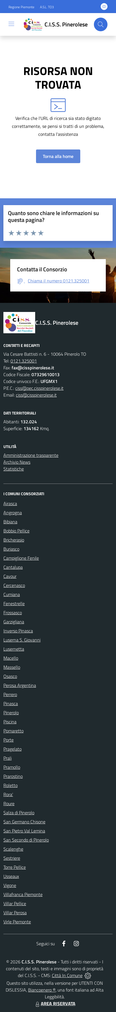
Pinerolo (11, 712)
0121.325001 (23, 360)
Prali (7, 758)
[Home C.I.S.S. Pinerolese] (54, 24)
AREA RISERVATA (54, 1003)
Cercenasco (14, 585)
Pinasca (10, 703)
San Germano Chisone (24, 821)
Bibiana (10, 521)
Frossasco (12, 612)
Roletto (10, 785)
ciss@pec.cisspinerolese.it (39, 388)
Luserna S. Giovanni (22, 639)
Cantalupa (13, 567)
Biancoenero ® (42, 989)
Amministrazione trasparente (30, 455)
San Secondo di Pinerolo (26, 839)
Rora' (8, 794)
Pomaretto (13, 730)
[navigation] (11, 23)
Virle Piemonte (17, 921)
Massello (11, 667)
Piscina (9, 721)
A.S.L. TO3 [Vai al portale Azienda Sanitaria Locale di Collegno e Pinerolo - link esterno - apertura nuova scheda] (47, 7)
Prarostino (13, 776)
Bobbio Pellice (16, 530)
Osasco (10, 676)
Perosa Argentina (19, 685)
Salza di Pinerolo (18, 812)
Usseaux (11, 876)
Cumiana (11, 594)
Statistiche (13, 468)
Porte (8, 739)
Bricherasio (13, 539)
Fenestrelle (14, 603)
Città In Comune (67, 975)
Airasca (10, 503)
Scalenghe (13, 849)
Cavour (9, 576)
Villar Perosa (15, 912)
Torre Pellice (14, 867)
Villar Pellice (14, 903)
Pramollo (11, 767)
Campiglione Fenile (21, 558)
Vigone (9, 885)
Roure (8, 803)
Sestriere (11, 858)
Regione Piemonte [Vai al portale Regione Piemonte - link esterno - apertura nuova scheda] (21, 7)
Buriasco (11, 548)
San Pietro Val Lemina (24, 830)
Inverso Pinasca (18, 630)
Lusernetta (13, 648)
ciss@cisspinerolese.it (36, 395)
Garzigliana (13, 621)
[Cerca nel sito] (100, 24)
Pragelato (12, 749)
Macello (10, 658)
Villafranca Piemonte (23, 894)
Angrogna (12, 512)
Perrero (10, 694)
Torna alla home (58, 156)
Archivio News (16, 462)
